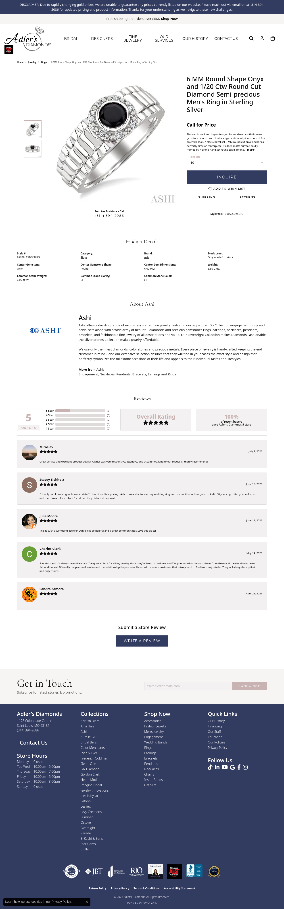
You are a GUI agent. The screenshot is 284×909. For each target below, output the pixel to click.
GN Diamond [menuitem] (90, 769)
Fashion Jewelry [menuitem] (155, 726)
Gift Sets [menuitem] (150, 785)
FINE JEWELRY (133, 39)
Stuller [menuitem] (85, 849)
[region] (111, 139)
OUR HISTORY (195, 39)
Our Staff (214, 731)
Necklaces (107, 374)
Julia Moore (49, 516)
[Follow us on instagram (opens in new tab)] (245, 767)
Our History (216, 721)
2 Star (50, 424)
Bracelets (139, 374)
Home (20, 62)
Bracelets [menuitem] (151, 758)
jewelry (32, 62)
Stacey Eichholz (52, 479)
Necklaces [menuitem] (151, 769)
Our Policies (216, 742)
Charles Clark (50, 549)
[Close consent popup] (87, 902)
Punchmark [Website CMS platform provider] (150, 902)
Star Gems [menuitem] (88, 844)
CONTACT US (226, 39)
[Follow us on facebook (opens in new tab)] (239, 767)
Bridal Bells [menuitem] (89, 742)
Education (215, 737)
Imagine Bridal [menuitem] (91, 785)
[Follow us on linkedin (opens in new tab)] (217, 767)
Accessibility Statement (179, 888)
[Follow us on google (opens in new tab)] (232, 767)
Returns (247, 197)
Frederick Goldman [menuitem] (94, 758)
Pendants (123, 374)
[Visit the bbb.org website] (194, 871)
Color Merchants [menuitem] (93, 747)
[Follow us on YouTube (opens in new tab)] (225, 767)
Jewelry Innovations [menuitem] (95, 790)
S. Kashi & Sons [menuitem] (92, 838)
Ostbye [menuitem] (86, 822)
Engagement (88, 374)
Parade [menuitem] (86, 833)
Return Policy (97, 888)
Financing (215, 726)
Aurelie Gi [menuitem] (88, 737)
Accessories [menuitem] (152, 721)
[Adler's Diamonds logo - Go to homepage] (27, 39)
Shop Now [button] (169, 19)
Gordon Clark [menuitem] (90, 774)
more (251, 149)
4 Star (50, 415)
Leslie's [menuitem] (86, 806)
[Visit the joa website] (116, 871)
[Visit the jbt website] (94, 871)
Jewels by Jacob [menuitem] (91, 796)
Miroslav (46, 447)
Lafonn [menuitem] (86, 801)
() (108, 411)
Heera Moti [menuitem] (89, 780)
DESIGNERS (102, 39)
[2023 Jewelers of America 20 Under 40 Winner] (155, 871)
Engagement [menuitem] (153, 737)
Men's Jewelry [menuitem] (154, 731)
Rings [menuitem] (148, 747)
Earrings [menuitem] (150, 753)
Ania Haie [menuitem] (87, 726)
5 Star (50, 411)
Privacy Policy (217, 747)
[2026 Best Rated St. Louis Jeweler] (214, 871)
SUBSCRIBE (249, 686)
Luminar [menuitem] (87, 817)
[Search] (251, 38)
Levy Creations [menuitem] (91, 812)
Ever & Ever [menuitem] (89, 753)
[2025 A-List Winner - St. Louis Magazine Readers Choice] (174, 871)
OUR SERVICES (164, 39)
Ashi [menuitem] (84, 731)
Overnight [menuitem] (88, 828)
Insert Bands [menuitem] (153, 780)
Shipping (206, 197)
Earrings (154, 374)
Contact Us (33, 742)
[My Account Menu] (262, 38)
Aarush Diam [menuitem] (90, 721)
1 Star (50, 428)
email (236, 4)
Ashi (146, 257)
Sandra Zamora (52, 589)
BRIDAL (71, 39)
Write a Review (142, 641)
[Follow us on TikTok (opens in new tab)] (210, 767)
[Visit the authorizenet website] (71, 871)
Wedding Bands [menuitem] (155, 742)
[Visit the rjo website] (136, 871)
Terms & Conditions (147, 888)
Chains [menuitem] (149, 774)
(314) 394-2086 (109, 216)
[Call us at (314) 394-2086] (28, 730)
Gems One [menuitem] (88, 764)
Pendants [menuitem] (151, 764)
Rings (44, 62)
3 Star (50, 420)
